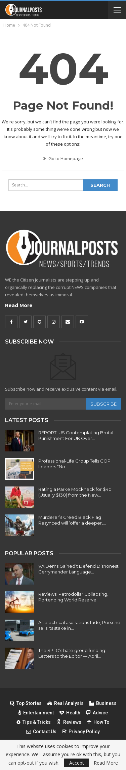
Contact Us (41, 731)
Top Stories (26, 703)
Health (69, 712)
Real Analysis (65, 703)
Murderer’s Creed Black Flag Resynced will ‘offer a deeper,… (72, 520)
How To (98, 722)
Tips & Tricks (33, 722)
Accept (76, 763)
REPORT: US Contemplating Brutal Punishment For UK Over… (75, 435)
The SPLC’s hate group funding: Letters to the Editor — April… (72, 653)
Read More (19, 305)
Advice (97, 712)
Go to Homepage (63, 158)
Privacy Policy (81, 731)
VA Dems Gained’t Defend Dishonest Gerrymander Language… (78, 568)
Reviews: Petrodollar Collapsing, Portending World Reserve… (73, 596)
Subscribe (103, 404)
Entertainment (36, 712)
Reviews (68, 722)
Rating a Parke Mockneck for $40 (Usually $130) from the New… (75, 492)
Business (103, 703)
